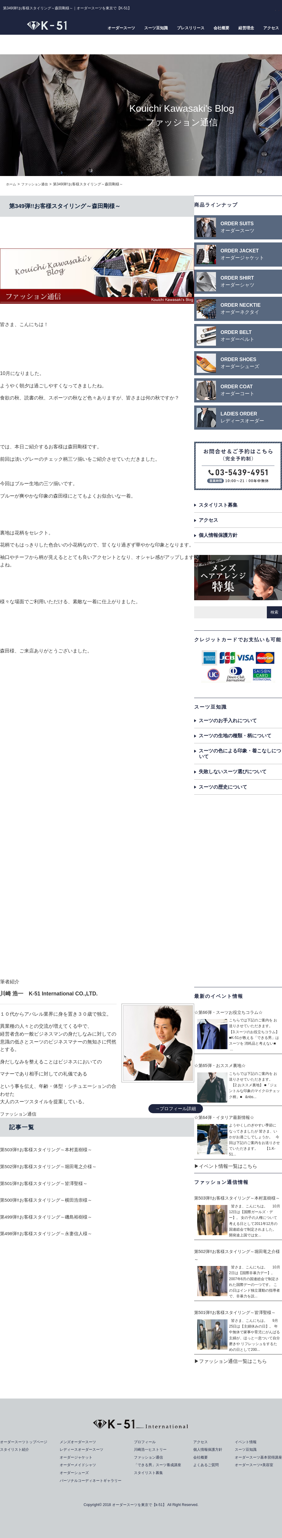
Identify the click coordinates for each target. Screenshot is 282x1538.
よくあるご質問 (205, 1465)
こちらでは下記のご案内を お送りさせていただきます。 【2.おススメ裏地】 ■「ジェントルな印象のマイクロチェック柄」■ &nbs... (254, 1085)
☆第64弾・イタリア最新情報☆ (224, 1117)
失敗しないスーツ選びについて (233, 771)
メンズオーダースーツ (78, 1442)
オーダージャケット (76, 1457)
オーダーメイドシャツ (78, 1465)
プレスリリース (190, 28)
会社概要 (221, 28)
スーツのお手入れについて (228, 720)
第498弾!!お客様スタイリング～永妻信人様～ (49, 1233)
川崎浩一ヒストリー (151, 1449)
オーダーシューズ (74, 1472)
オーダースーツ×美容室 (251, 1465)
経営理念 (246, 28)
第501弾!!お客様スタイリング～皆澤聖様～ (46, 1183)
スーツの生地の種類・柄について (235, 735)
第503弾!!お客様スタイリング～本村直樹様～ (49, 1149)
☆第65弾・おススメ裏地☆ (220, 1065)
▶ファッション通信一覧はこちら (230, 1361)
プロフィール (145, 1442)
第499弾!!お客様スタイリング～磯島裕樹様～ (49, 1216)
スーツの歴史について (223, 786)
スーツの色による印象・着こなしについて (240, 753)
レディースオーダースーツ (82, 1449)
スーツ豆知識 (156, 28)
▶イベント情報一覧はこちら (225, 1165)
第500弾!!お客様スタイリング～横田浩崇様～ (49, 1200)
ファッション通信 (36, 184)
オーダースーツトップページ (25, 1442)
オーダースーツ (121, 28)
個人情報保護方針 (218, 535)
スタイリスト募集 (218, 505)
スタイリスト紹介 (16, 1449)
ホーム (11, 184)
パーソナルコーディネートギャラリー (92, 1480)
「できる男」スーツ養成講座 (158, 1465)
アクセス (271, 28)
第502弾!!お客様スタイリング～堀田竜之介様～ (51, 1166)
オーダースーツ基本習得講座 (256, 1457)
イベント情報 (242, 1442)
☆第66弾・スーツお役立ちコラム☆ (228, 1012)
